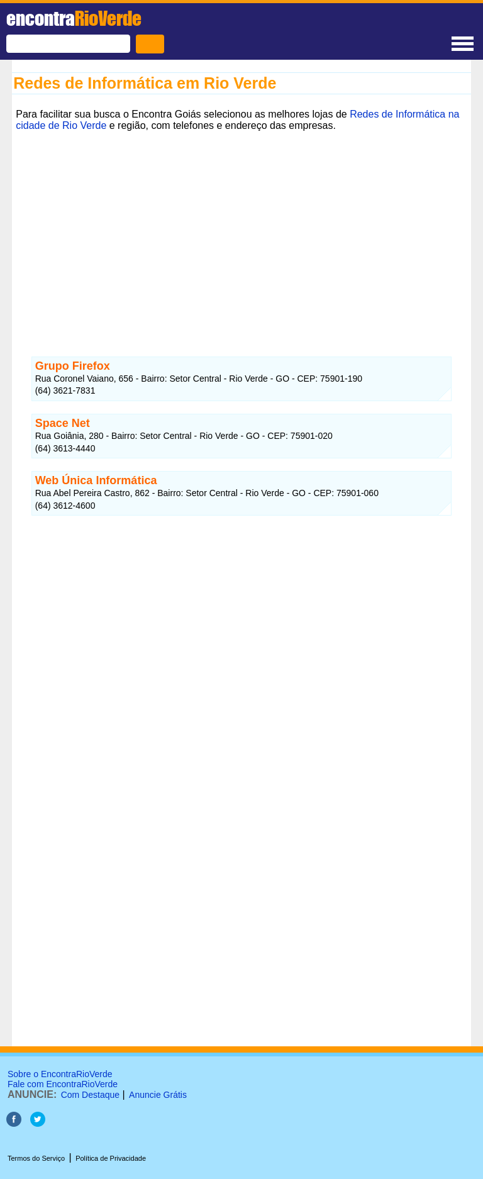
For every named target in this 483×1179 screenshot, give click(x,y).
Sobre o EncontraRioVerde (60, 1074)
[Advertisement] (241, 223)
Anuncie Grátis (158, 1095)
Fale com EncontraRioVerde (63, 1084)
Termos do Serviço (36, 1158)
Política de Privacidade (110, 1158)
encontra (74, 18)
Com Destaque (90, 1095)
